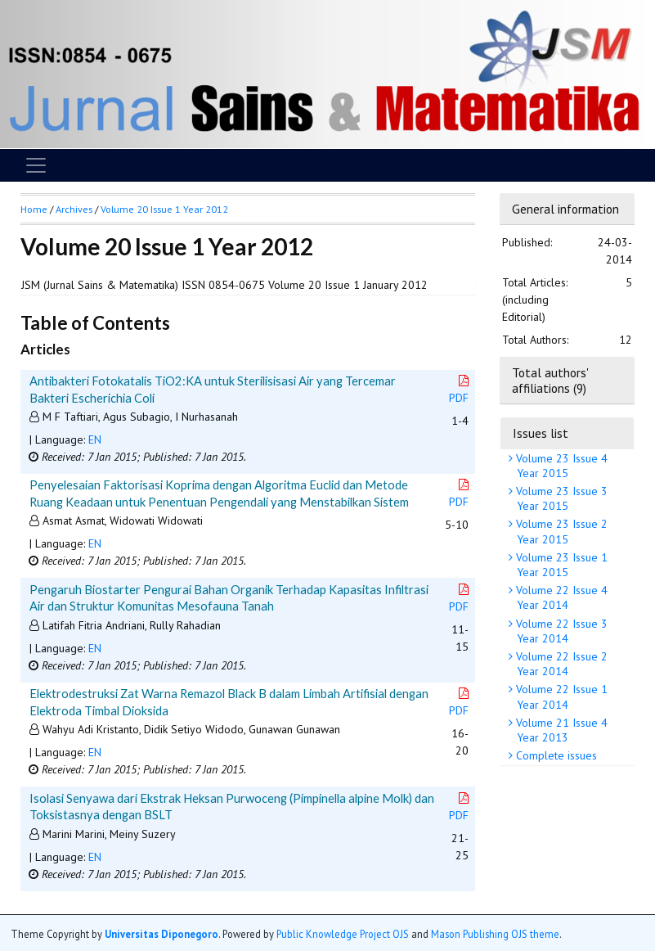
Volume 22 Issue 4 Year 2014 (560, 597)
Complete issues (555, 755)
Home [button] (33, 209)
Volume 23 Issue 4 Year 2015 (560, 465)
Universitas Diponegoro (161, 933)
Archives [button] (74, 209)
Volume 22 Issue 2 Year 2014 (560, 663)
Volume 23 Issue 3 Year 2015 (560, 498)
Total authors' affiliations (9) (550, 379)
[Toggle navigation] (36, 165)
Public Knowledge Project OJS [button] (342, 933)
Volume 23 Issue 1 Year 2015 (560, 564)
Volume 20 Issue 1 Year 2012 (164, 209)
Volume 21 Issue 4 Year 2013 (560, 730)
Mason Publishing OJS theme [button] (495, 933)
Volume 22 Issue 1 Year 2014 (560, 696)
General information (565, 209)
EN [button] (94, 439)
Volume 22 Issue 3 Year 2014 (560, 631)
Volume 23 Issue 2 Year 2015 (560, 531)
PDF (460, 390)
